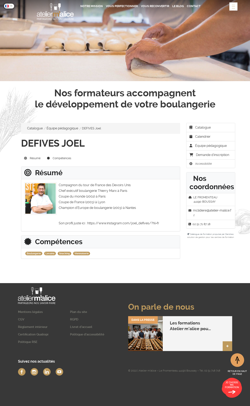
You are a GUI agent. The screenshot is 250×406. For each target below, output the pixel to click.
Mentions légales (30, 312)
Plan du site (78, 312)
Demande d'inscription (209, 155)
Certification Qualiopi (33, 334)
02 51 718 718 (212, 370)
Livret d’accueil (81, 327)
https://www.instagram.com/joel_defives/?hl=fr (123, 223)
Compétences (59, 158)
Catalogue (35, 128)
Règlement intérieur (33, 327)
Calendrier (200, 137)
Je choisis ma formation (232, 388)
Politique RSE (27, 342)
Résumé (32, 158)
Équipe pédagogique (62, 128)
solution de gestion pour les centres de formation (210, 237)
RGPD (74, 319)
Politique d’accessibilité (87, 334)
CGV (21, 319)
